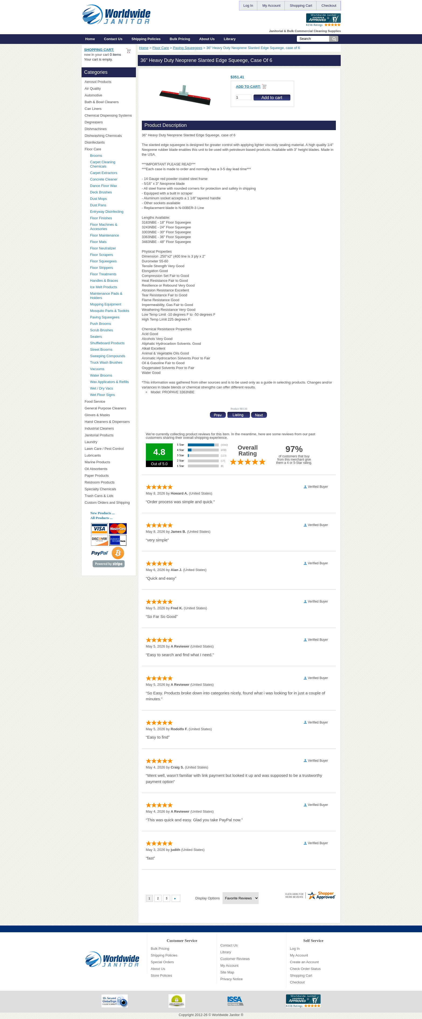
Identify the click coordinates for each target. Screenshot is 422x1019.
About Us (207, 39)
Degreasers (94, 122)
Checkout (329, 6)
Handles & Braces (104, 281)
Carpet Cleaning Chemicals (102, 164)
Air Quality (109, 88)
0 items (115, 55)
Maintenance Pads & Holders (106, 295)
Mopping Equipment (111, 304)
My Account (271, 6)
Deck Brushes (101, 192)
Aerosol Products (109, 82)
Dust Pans (98, 205)
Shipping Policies (146, 39)
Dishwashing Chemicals (109, 136)
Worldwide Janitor (226, 1015)
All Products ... (101, 518)
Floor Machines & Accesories (111, 226)
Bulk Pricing (180, 39)
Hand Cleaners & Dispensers (109, 422)
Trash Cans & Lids (109, 496)
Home (90, 39)
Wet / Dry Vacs (101, 388)
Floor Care (160, 48)
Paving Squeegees (187, 48)
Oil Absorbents (109, 469)
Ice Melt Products (103, 287)
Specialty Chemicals (109, 489)
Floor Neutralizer (103, 248)
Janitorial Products (109, 435)
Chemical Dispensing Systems (109, 115)
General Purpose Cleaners (105, 408)
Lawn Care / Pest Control (109, 449)
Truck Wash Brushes (106, 362)
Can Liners (109, 109)
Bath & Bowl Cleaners (102, 102)
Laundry (109, 442)
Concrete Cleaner (104, 179)
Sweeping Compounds (107, 356)
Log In (248, 6)
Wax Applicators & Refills (109, 382)
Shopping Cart (301, 6)
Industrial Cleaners (99, 428)
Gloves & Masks (109, 415)
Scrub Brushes (101, 330)
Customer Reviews (235, 959)
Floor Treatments (103, 274)
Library (229, 39)
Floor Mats (111, 242)
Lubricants (93, 455)
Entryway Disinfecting (107, 212)
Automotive (93, 95)
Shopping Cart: (99, 50)
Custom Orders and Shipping (109, 502)
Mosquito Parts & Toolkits (109, 311)
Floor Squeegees (103, 261)
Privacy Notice (231, 979)
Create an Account (304, 962)
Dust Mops (111, 199)
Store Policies (161, 975)
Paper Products (109, 476)
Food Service (95, 401)
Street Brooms (101, 349)
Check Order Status (305, 969)
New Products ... (102, 513)
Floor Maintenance (104, 235)
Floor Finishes (101, 218)
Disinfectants (109, 142)
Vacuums (97, 369)
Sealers (96, 337)
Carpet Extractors (103, 173)
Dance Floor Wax (103, 186)
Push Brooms (100, 324)
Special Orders (162, 962)
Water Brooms (101, 375)
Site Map (227, 972)
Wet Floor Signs (102, 395)
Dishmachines (109, 129)
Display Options (207, 898)
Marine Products (97, 462)
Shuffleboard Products (107, 343)
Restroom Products (109, 482)
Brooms (96, 156)
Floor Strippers (101, 268)
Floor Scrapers (101, 255)
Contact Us (113, 39)
